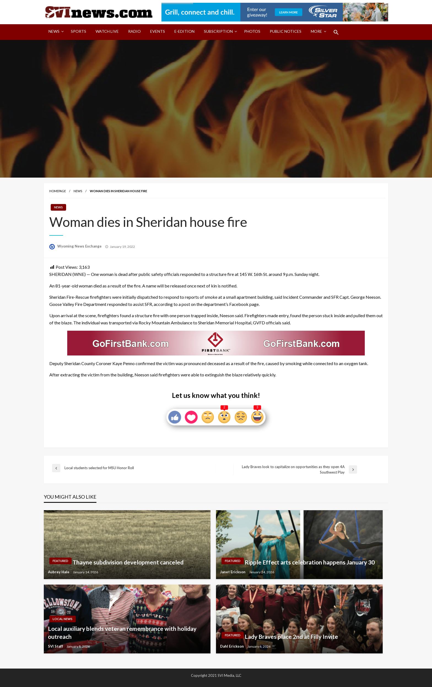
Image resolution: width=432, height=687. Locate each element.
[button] (336, 32)
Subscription (218, 31)
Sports (78, 31)
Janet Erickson (233, 572)
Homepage (57, 191)
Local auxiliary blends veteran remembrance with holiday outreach (122, 632)
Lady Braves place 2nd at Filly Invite (291, 636)
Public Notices (285, 31)
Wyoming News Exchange (79, 246)
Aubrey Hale (59, 572)
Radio (134, 31)
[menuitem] (55, 32)
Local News (62, 619)
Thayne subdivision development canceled (127, 562)
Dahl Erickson (232, 646)
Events (157, 31)
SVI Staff (56, 646)
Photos (252, 31)
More (316, 31)
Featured (60, 561)
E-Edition (184, 31)
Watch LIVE (107, 31)
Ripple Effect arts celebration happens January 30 (310, 562)
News (54, 31)
